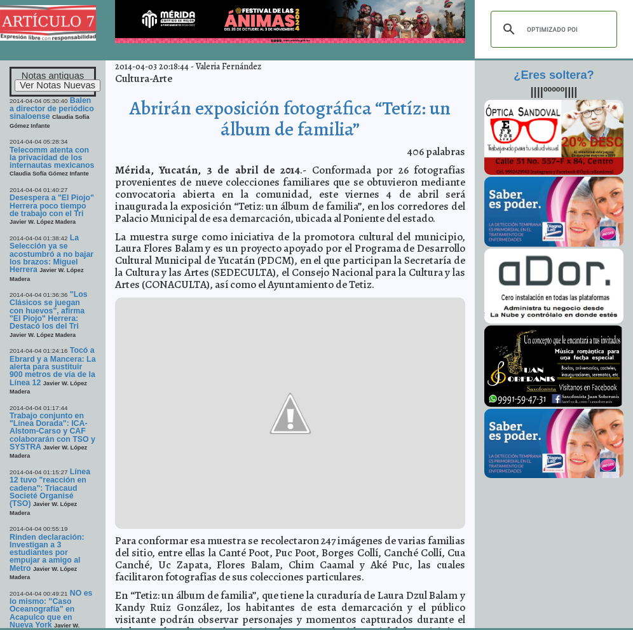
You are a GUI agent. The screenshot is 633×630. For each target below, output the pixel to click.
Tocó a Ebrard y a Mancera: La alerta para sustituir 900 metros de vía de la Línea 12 (53, 366)
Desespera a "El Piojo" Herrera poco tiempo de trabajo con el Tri (52, 205)
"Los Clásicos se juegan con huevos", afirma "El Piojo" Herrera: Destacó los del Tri (49, 310)
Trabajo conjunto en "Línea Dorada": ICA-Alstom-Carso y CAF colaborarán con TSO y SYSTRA (52, 431)
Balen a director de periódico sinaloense (52, 108)
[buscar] (552, 29)
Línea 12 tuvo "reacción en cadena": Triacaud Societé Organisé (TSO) (50, 487)
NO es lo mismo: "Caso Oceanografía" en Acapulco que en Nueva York (51, 609)
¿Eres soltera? (554, 75)
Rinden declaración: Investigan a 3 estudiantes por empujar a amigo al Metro (47, 553)
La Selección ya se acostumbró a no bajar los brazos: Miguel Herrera (51, 253)
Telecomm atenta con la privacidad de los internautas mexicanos (52, 158)
